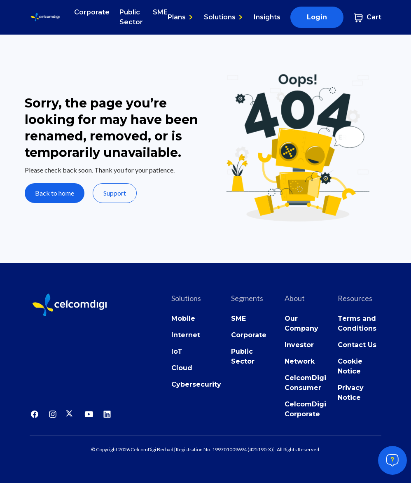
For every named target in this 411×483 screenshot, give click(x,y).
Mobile (183, 318)
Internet (185, 335)
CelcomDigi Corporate (305, 409)
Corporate (92, 12)
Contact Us (357, 345)
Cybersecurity (196, 384)
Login (317, 17)
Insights (267, 17)
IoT (176, 351)
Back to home (54, 193)
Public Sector (131, 17)
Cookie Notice (350, 366)
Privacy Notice (351, 392)
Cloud (181, 368)
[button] (181, 17)
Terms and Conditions (357, 323)
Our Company (301, 323)
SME (160, 12)
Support (114, 193)
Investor (299, 345)
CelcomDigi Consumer (305, 383)
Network (300, 361)
